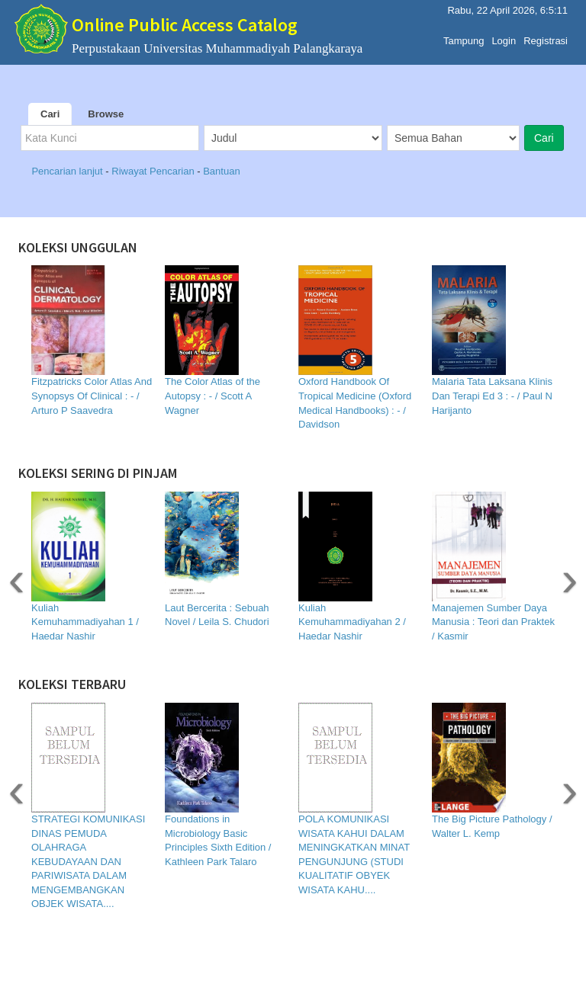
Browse (106, 114)
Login (503, 37)
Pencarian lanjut (68, 171)
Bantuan (221, 171)
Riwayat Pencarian (154, 171)
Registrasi (545, 37)
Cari (50, 114)
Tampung (463, 37)
